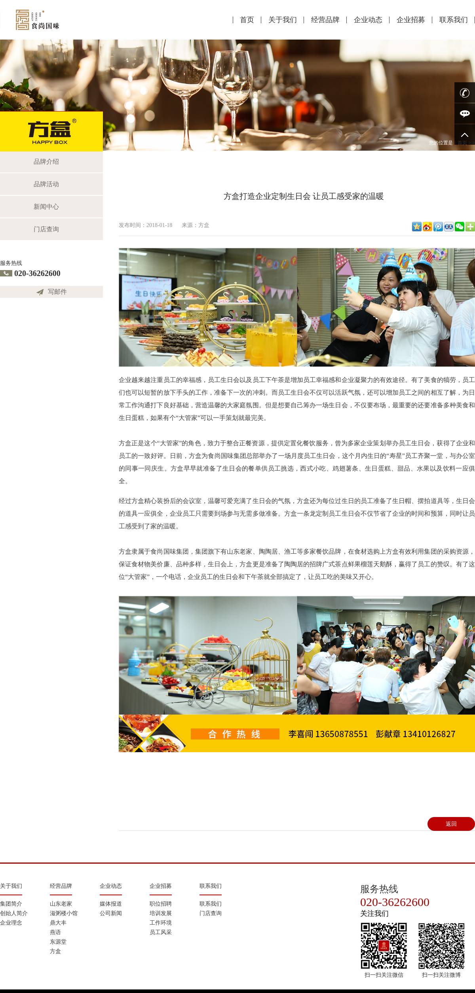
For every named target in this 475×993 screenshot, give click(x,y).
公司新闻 (111, 913)
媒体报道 (111, 904)
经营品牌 (325, 20)
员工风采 (161, 932)
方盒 (55, 951)
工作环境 (161, 923)
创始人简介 (14, 913)
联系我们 (453, 20)
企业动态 (368, 20)
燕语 (55, 932)
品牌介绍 (46, 161)
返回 (451, 824)
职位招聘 (161, 904)
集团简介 (11, 904)
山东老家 (61, 904)
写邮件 (57, 291)
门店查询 (46, 229)
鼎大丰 (58, 923)
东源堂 (58, 942)
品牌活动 (46, 184)
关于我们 (282, 20)
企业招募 (411, 20)
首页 (247, 20)
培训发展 (161, 913)
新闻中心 (46, 206)
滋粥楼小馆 (64, 913)
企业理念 (11, 923)
